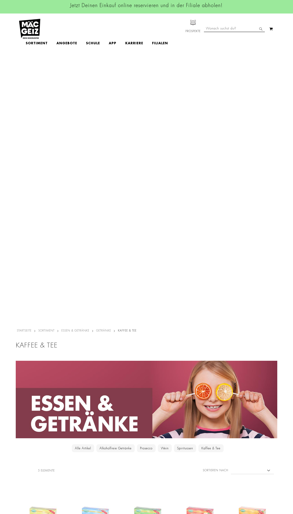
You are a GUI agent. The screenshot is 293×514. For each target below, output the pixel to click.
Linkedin (126, 423)
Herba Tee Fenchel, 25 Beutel (43, 282)
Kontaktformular (194, 443)
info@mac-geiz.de (195, 436)
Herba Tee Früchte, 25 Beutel (252, 282)
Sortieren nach (215, 205)
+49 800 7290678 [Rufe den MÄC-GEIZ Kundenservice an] (193, 417)
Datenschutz (66, 403)
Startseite (24, 65)
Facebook (126, 403)
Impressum (65, 415)
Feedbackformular (196, 451)
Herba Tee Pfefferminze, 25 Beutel (147, 284)
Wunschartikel (24, 462)
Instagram (127, 413)
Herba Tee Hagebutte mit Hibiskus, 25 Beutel (200, 284)
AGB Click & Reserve (72, 409)
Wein (165, 182)
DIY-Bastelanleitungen (29, 474)
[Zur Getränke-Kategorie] (146, 134)
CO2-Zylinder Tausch (29, 450)
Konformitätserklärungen (75, 487)
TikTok (124, 433)
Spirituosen (185, 182)
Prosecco (146, 182)
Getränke (103, 65)
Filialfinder (21, 403)
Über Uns (20, 415)
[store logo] (29, 28)
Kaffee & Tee (211, 182)
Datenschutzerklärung (252, 449)
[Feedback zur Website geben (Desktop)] (202, 488)
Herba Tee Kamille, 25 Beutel (95, 282)
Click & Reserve (25, 437)
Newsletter (21, 443)
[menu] (122, 29)
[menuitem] (62, 29)
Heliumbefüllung (26, 456)
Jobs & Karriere (24, 409)
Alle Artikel (83, 182)
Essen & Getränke (75, 65)
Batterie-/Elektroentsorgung (77, 468)
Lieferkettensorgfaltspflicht (76, 462)
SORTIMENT (46, 65)
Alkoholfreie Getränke (116, 182)
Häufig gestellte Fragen (201, 459)
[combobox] (234, 47)
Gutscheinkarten (25, 468)
